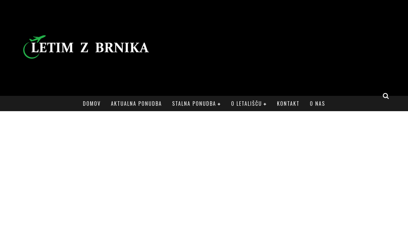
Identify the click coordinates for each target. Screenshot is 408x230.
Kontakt (288, 103)
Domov (92, 103)
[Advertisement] (276, 48)
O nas (317, 103)
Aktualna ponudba (136, 103)
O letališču (246, 103)
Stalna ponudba (194, 103)
